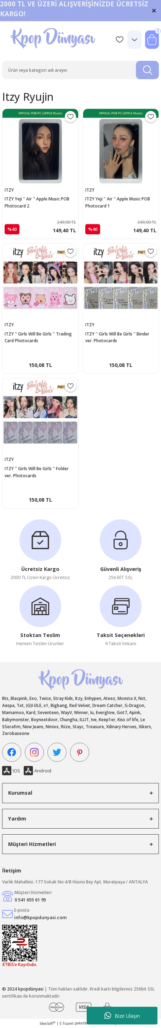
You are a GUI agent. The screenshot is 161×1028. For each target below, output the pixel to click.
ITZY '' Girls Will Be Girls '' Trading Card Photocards (38, 337)
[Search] (80, 70)
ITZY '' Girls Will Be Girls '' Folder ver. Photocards (37, 472)
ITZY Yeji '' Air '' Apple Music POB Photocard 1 (117, 202)
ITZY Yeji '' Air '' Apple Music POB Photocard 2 (37, 202)
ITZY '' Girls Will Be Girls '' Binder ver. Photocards (117, 337)
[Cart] (152, 39)
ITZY (9, 190)
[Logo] (53, 40)
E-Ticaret (66, 1023)
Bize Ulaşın (122, 1016)
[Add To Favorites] (70, 116)
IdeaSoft (47, 1023)
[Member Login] (134, 39)
